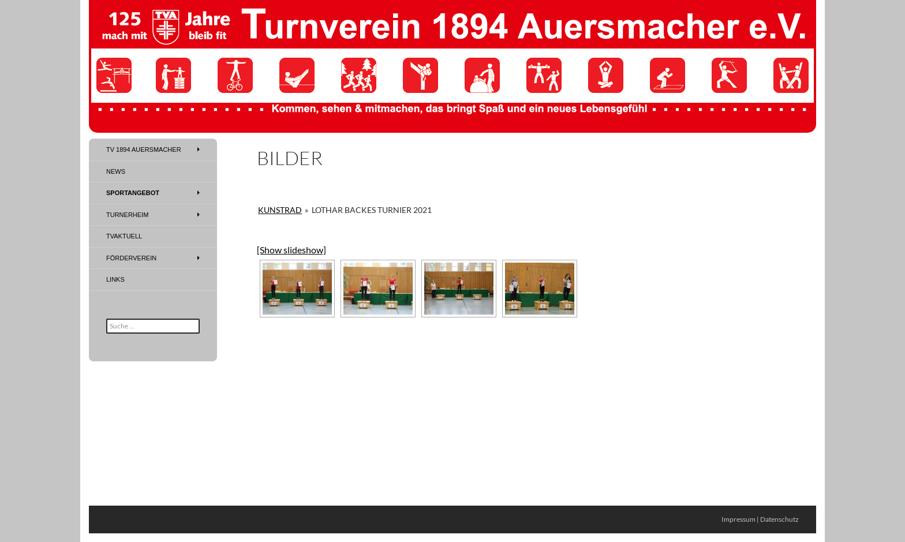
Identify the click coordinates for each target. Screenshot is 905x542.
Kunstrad (280, 210)
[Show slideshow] (291, 249)
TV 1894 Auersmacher (143, 149)
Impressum (738, 519)
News (115, 171)
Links (115, 279)
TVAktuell (124, 236)
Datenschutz (779, 519)
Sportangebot (132, 192)
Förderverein (131, 258)
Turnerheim (127, 214)
